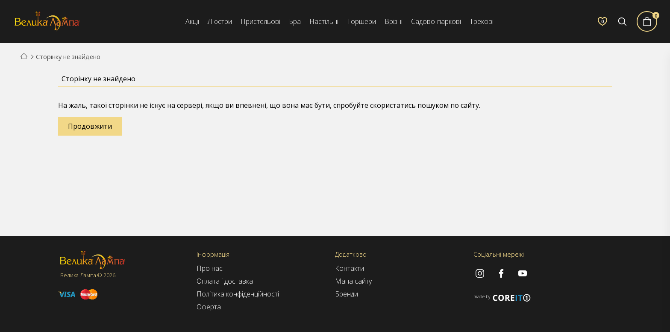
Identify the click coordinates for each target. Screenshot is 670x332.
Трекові (482, 21)
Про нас (210, 268)
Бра (295, 21)
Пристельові (260, 21)
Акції (192, 21)
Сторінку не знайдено (68, 57)
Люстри (220, 21)
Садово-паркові (436, 21)
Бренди (346, 294)
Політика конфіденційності (238, 294)
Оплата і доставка (225, 281)
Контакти (349, 268)
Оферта (209, 306)
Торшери (361, 21)
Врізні (394, 21)
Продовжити (90, 126)
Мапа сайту (353, 281)
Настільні (323, 21)
